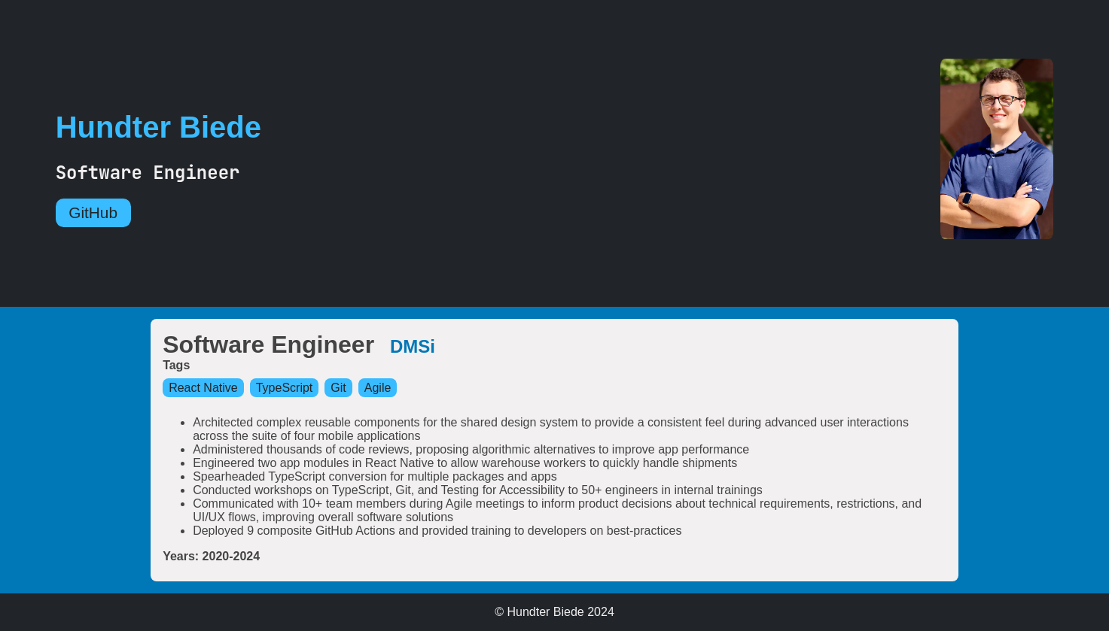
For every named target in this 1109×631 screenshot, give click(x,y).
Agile (378, 387)
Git (338, 387)
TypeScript (284, 387)
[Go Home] (1024, 150)
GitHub (93, 212)
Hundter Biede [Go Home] (158, 127)
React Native (203, 387)
